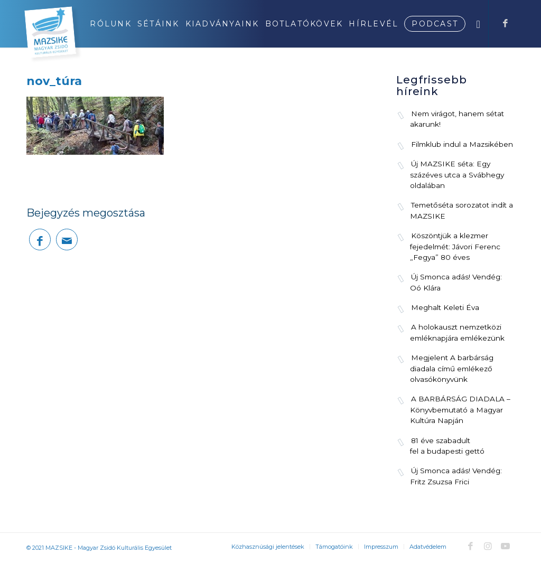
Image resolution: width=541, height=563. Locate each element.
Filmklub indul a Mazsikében (462, 144)
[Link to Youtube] (505, 546)
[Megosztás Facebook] (40, 239)
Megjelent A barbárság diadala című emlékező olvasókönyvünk (451, 368)
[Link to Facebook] (505, 23)
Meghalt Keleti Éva (445, 307)
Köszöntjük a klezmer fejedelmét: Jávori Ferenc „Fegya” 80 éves (455, 246)
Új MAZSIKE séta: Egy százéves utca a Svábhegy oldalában (457, 174)
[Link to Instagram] (488, 546)
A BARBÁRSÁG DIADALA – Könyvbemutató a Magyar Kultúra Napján (460, 410)
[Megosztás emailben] (67, 239)
